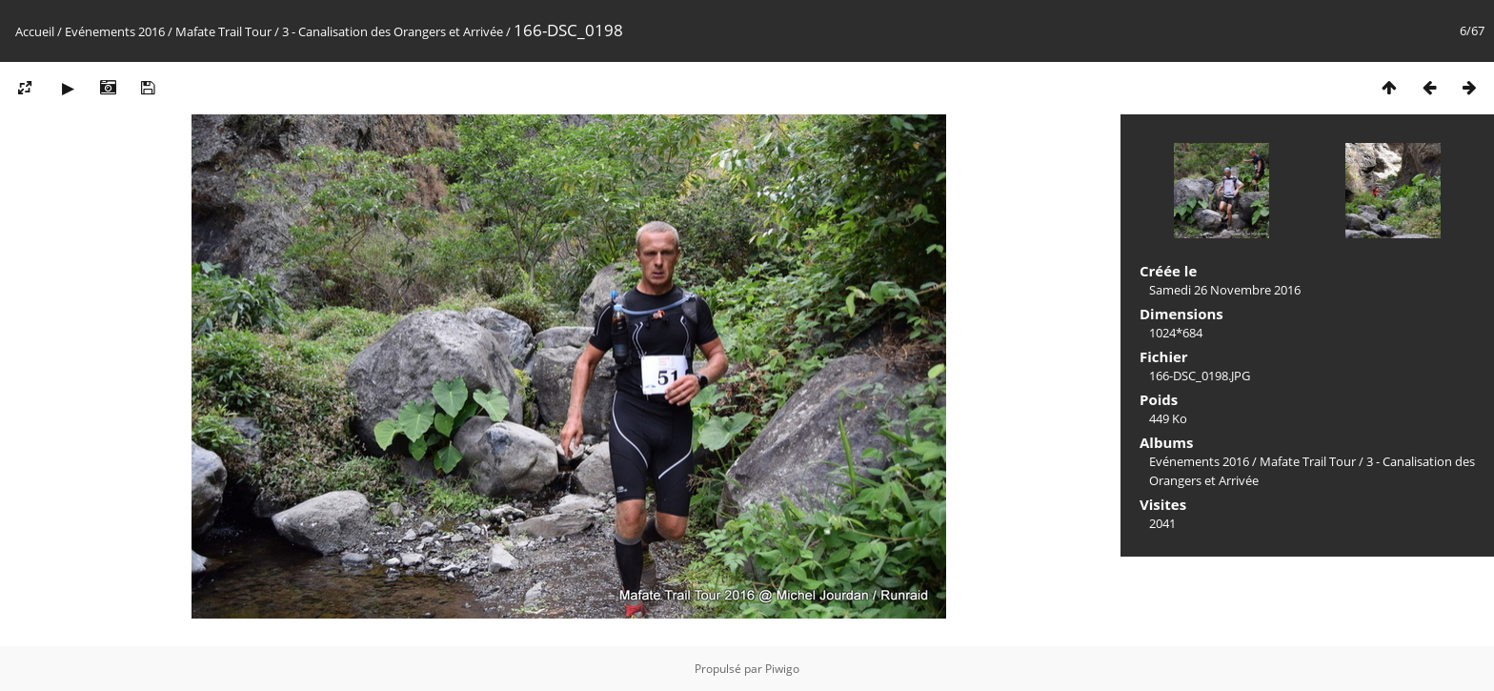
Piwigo (782, 669)
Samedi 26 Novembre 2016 (1225, 289)
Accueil (34, 31)
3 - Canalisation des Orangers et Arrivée (392, 31)
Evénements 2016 (115, 31)
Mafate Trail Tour (223, 31)
